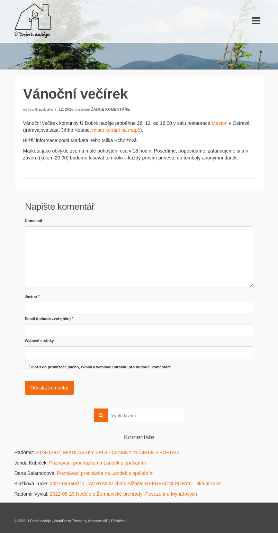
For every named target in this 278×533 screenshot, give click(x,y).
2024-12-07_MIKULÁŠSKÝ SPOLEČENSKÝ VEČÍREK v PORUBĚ (108, 452)
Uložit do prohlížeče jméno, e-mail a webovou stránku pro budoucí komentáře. (101, 367)
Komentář (34, 221)
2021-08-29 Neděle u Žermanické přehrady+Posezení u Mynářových (123, 494)
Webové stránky (39, 341)
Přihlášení (118, 521)
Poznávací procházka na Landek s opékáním (97, 463)
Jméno (32, 296)
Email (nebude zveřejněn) (49, 318)
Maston (219, 123)
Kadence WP (98, 521)
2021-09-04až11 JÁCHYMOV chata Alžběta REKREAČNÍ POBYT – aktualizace (135, 483)
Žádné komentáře (110, 109)
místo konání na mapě (116, 130)
